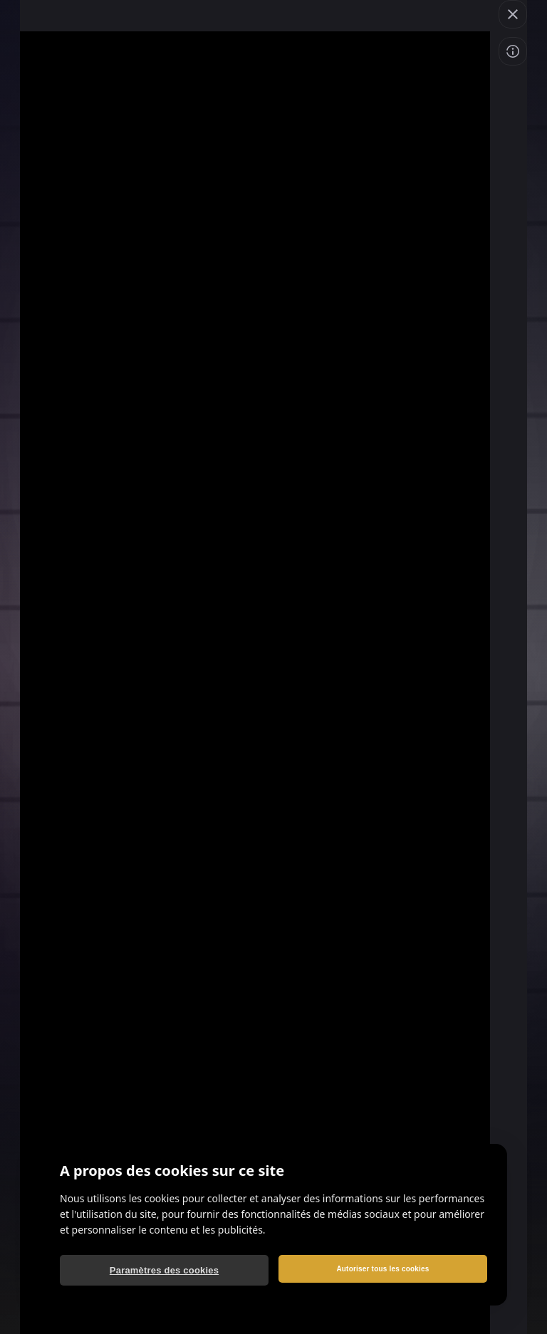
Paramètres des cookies (164, 1270)
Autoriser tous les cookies (382, 1269)
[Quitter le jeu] (513, 14)
